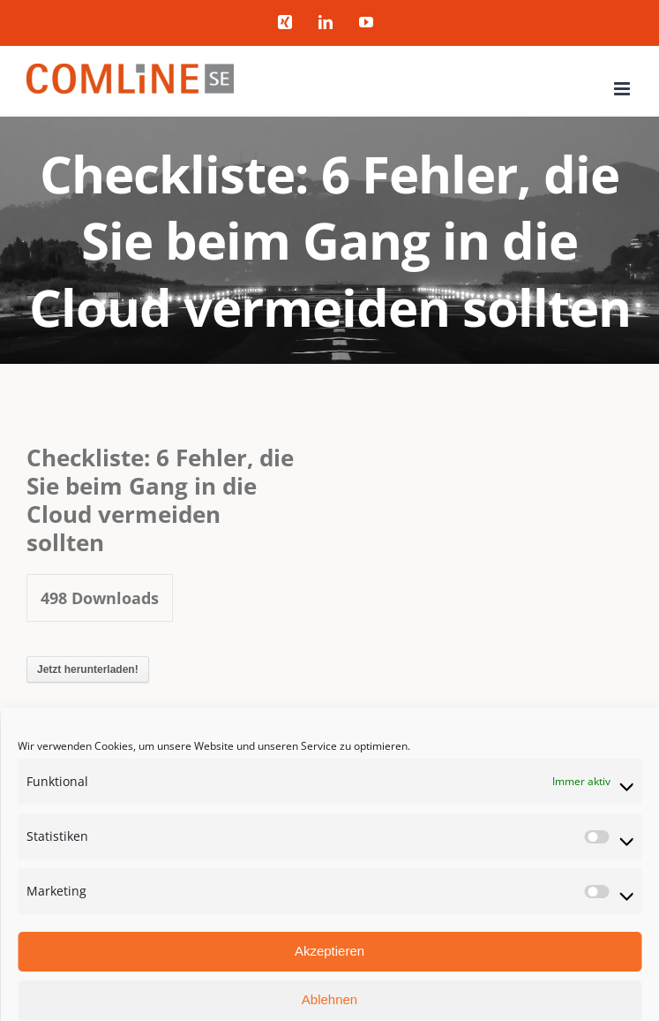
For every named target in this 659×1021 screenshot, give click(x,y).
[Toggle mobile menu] (623, 88)
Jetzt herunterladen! (88, 669)
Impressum (590, 889)
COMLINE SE (70, 889)
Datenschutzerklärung (495, 889)
